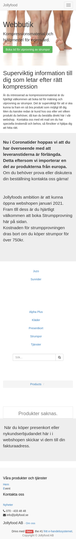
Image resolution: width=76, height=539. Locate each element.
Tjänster (36, 344)
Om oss (30, 523)
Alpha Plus (36, 312)
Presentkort (36, 328)
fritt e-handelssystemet (58, 531)
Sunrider (36, 279)
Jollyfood (10, 5)
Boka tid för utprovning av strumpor (28, 49)
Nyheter (8, 504)
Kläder (36, 320)
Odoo (29, 531)
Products (35, 384)
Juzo (36, 271)
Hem (6, 484)
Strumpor (36, 336)
